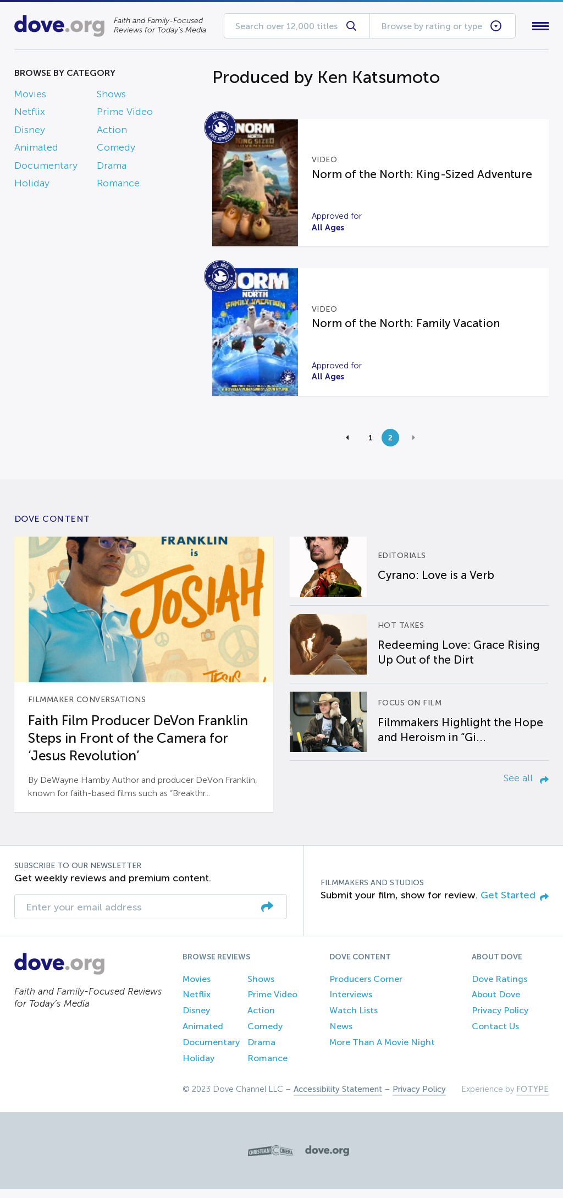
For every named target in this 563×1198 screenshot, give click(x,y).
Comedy (116, 150)
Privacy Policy (500, 1019)
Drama (111, 167)
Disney (29, 131)
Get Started (515, 903)
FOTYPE (532, 1098)
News (340, 1034)
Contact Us (495, 1034)
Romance (118, 185)
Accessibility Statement (338, 1098)
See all (526, 786)
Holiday (31, 185)
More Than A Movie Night (382, 1050)
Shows (111, 96)
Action (112, 131)
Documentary (46, 167)
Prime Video (125, 114)
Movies (30, 96)
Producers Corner (365, 987)
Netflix (29, 114)
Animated (36, 150)
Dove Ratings (499, 987)
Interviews (350, 1003)
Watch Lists (353, 1019)
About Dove (496, 1003)
